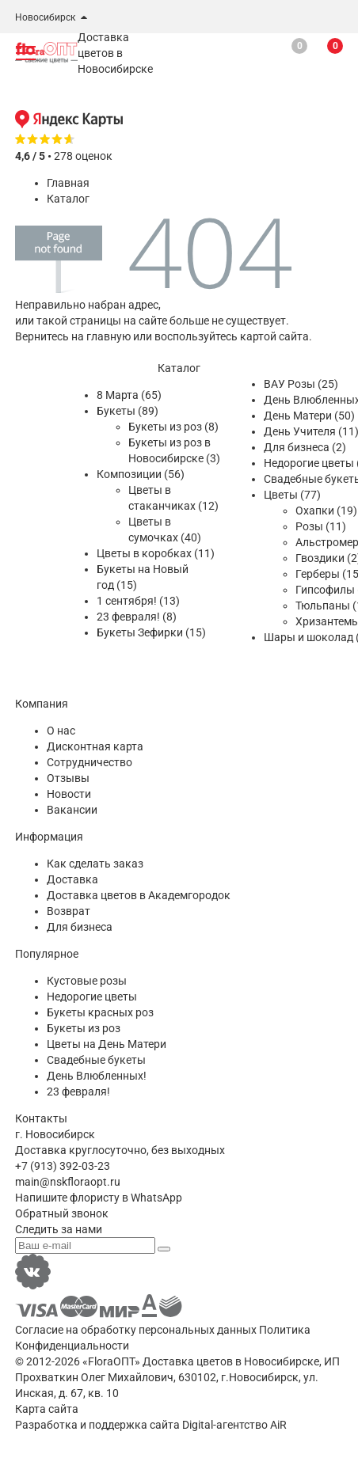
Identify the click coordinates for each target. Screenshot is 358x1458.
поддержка (118, 1424)
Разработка (46, 1424)
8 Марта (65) (129, 395)
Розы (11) (320, 526)
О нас (61, 730)
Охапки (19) (326, 510)
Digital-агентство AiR (234, 1424)
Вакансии (72, 809)
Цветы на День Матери (106, 1044)
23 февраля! (78, 1091)
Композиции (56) (141, 474)
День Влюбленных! (97, 1075)
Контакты (41, 1118)
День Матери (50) (309, 415)
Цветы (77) (292, 494)
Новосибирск (45, 17)
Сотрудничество (89, 762)
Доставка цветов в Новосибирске (231, 1361)
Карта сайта (46, 1409)
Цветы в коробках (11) (156, 553)
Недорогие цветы (92, 996)
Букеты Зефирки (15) (151, 632)
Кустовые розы (87, 980)
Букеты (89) (127, 410)
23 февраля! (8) (137, 616)
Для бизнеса (79, 927)
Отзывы (68, 778)
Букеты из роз (83, 1028)
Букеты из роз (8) (173, 426)
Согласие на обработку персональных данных (136, 1329)
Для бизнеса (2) (305, 447)
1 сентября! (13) (138, 600)
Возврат (68, 911)
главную (108, 336)
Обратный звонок (62, 1213)
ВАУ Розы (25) (301, 384)
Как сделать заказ (95, 863)
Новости (69, 794)
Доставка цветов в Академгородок (138, 895)
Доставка (72, 879)
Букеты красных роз (100, 1012)
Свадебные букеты (96, 1060)
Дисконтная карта (95, 746)
